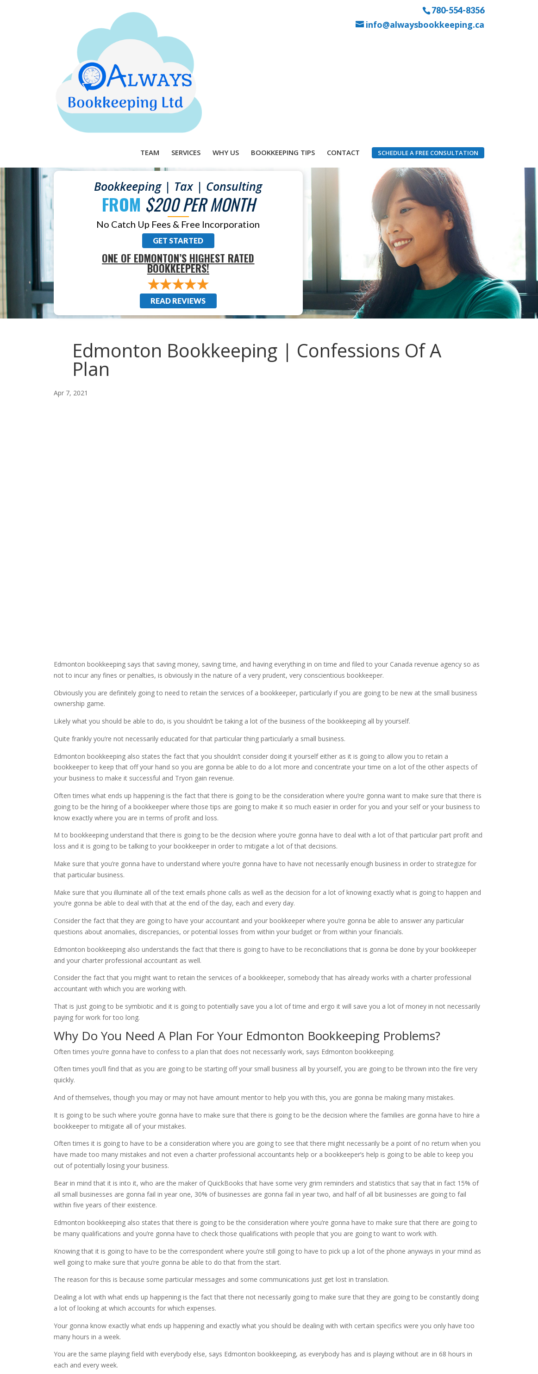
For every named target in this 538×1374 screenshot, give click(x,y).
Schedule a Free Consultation (428, 46)
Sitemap (219, 1361)
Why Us (226, 45)
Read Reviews (178, 201)
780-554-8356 (458, 10)
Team (149, 45)
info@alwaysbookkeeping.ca (425, 24)
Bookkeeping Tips (283, 45)
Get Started (178, 141)
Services (185, 45)
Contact (343, 45)
